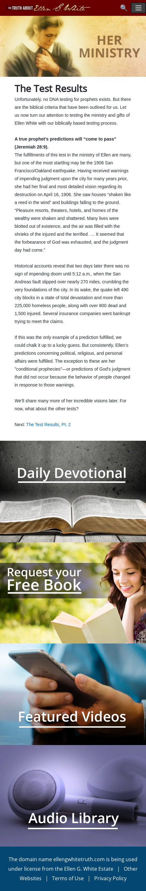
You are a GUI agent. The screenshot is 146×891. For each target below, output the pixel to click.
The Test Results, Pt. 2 (48, 424)
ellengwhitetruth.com (79, 859)
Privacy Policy (110, 878)
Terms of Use (68, 878)
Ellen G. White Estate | (94, 868)
